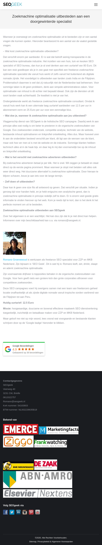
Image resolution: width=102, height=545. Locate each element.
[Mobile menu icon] (96, 5)
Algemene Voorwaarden (62, 541)
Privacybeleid (43, 541)
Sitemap (32, 541)
